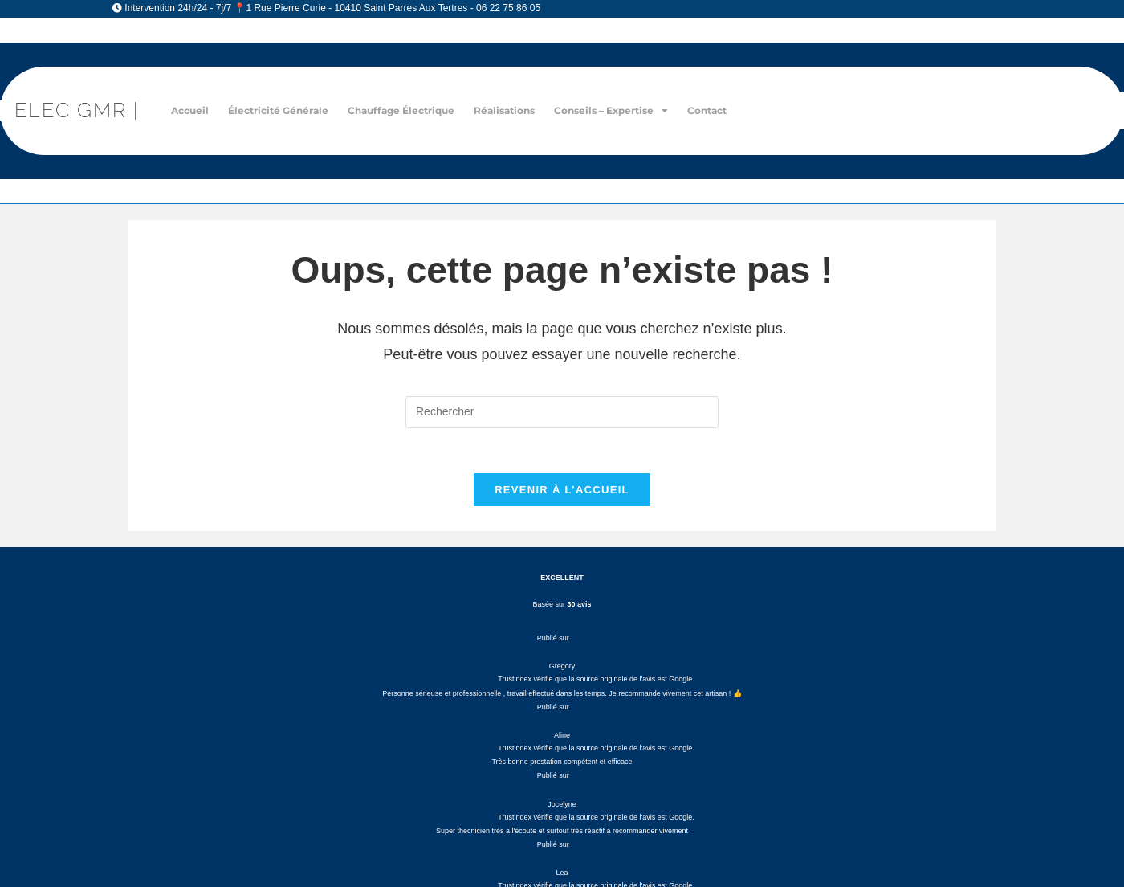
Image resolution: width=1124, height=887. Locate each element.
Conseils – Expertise (611, 110)
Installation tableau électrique (570, 699)
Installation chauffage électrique (570, 732)
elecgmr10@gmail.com (227, 727)
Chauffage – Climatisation (570, 749)
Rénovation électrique (570, 665)
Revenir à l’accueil (562, 494)
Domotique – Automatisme (570, 766)
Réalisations (504, 110)
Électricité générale (278, 110)
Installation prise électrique (570, 715)
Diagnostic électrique (569, 648)
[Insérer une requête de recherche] (562, 412)
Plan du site (888, 826)
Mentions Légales (434, 826)
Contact (707, 110)
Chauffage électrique (401, 110)
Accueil (190, 110)
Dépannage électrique (569, 682)
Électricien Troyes (790, 826)
